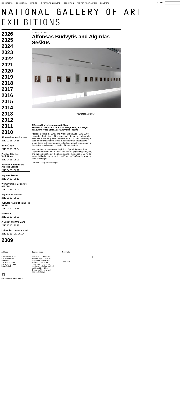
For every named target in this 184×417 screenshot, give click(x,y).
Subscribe (66, 261)
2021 (7, 64)
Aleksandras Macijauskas (14, 137)
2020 (7, 70)
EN (161, 3)
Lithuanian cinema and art (15, 230)
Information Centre (50, 3)
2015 (7, 101)
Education (69, 3)
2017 (7, 89)
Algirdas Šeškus (10, 175)
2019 (7, 77)
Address (5, 252)
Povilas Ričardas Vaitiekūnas (10, 155)
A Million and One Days (13, 222)
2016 (7, 95)
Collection (21, 3)
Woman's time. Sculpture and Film (14, 185)
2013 (7, 113)
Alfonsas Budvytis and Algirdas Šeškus (13, 166)
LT (158, 3)
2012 (7, 120)
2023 (7, 52)
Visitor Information (87, 3)
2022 (7, 58)
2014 (7, 107)
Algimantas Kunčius (12, 194)
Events (34, 3)
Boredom (6, 213)
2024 (7, 46)
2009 (7, 240)
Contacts (104, 3)
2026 (7, 34)
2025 (7, 40)
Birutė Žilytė (8, 146)
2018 (7, 83)
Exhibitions (7, 3)
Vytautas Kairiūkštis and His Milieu (16, 204)
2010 (7, 132)
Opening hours (37, 252)
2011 (7, 126)
